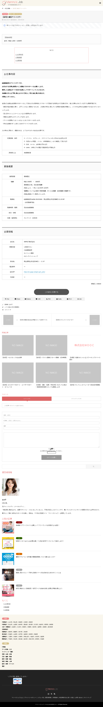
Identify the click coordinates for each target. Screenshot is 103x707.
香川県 (20, 631)
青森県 (36, 634)
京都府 (15, 636)
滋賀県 (42, 636)
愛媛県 (15, 631)
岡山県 (5, 14)
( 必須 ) (7, 415)
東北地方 (4, 634)
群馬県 (37, 639)
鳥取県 (31, 622)
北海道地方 (5, 629)
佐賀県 (14, 627)
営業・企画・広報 (7, 654)
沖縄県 (29, 627)
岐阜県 (20, 624)
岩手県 (20, 634)
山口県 (10, 622)
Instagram (48, 694)
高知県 (25, 631)
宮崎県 (24, 627)
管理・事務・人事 (7, 661)
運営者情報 (48, 697)
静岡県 (51, 624)
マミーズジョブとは (17, 697)
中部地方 (4, 624)
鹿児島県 (50, 627)
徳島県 (10, 631)
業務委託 (16, 307)
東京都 (20, 639)
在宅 (12, 307)
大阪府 (32, 636)
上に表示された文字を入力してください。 (51, 451)
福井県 (41, 624)
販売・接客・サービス (15, 14)
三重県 (10, 636)
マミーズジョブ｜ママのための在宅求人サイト (47, 704)
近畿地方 (4, 636)
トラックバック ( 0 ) (76, 398)
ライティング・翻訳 (7, 651)
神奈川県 (31, 639)
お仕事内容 (19, 54)
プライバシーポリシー (30, 697)
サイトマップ (87, 697)
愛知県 (25, 624)
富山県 (10, 624)
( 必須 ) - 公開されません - (12, 420)
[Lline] (38, 299)
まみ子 (11, 304)
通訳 (3, 666)
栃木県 (25, 639)
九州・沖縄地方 (6, 627)
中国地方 (4, 622)
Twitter (51, 694)
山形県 (15, 634)
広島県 (25, 622)
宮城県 (10, 634)
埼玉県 (15, 639)
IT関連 (4, 647)
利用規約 (55, 697)
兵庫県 (20, 636)
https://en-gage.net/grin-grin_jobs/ (34, 272)
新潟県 (31, 624)
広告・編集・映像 (7, 656)
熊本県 (34, 627)
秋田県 (31, 634)
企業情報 (18, 60)
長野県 (46, 624)
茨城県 (42, 639)
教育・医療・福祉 (7, 659)
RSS (54, 694)
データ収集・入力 (7, 649)
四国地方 (4, 631)
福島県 (25, 634)
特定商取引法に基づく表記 (66, 697)
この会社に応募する (51, 292)
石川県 (36, 624)
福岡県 (39, 627)
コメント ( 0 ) (26, 398)
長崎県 (44, 627)
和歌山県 (26, 636)
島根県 (20, 622)
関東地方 (4, 639)
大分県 (19, 627)
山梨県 (15, 624)
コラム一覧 (41, 697)
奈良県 (37, 636)
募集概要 (18, 57)
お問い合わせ (78, 697)
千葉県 (10, 639)
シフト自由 (8, 307)
